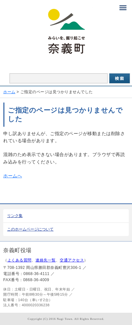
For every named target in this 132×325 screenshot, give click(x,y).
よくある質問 (19, 260)
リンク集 (15, 215)
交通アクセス (72, 260)
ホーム (9, 92)
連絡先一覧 (46, 260)
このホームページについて (30, 229)
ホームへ (12, 175)
